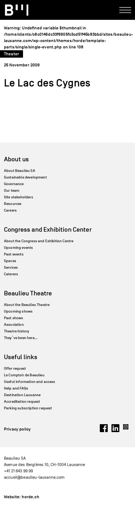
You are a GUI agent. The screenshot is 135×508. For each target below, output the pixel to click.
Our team (11, 190)
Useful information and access (29, 381)
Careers (10, 210)
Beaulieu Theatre (28, 293)
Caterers (11, 274)
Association (14, 324)
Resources (12, 204)
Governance (14, 184)
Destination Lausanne (22, 395)
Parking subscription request (28, 408)
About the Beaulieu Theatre (27, 305)
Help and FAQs (16, 388)
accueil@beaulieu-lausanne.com (34, 477)
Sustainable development (25, 177)
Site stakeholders (18, 197)
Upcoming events (18, 247)
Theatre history (16, 331)
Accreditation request (22, 401)
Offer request (15, 368)
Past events (14, 254)
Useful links (20, 357)
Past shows (13, 318)
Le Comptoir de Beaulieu (24, 375)
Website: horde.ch (21, 497)
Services (11, 267)
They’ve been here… (21, 338)
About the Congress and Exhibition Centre (38, 241)
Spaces (10, 261)
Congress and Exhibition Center (48, 229)
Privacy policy (17, 429)
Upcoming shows (18, 311)
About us (16, 159)
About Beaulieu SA (19, 170)
